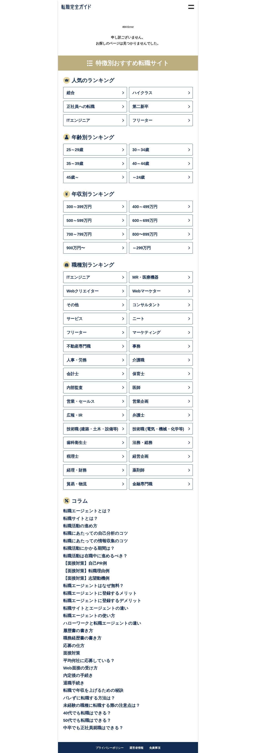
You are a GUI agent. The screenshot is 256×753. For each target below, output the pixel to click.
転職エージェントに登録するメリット (100, 593)
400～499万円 (144, 206)
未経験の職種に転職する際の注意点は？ (101, 705)
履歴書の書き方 (78, 630)
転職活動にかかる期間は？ (89, 548)
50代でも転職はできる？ (87, 720)
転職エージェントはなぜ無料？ (93, 585)
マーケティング (146, 332)
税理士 (73, 456)
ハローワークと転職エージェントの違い (102, 623)
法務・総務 (142, 442)
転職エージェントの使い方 (89, 615)
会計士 (73, 374)
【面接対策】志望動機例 (86, 578)
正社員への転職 (81, 106)
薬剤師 (138, 470)
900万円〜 (76, 248)
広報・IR (75, 415)
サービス (75, 318)
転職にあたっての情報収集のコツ (95, 541)
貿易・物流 (77, 484)
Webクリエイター (83, 291)
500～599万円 (79, 220)
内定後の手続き (78, 675)
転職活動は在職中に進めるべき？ (95, 556)
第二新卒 (140, 106)
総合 (71, 93)
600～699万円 (144, 220)
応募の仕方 (73, 645)
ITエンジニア (78, 120)
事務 (136, 346)
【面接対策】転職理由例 (86, 570)
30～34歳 (140, 150)
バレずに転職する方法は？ (89, 698)
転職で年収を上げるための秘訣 (93, 690)
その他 (73, 305)
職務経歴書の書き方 (82, 638)
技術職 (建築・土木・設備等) (92, 429)
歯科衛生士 (77, 442)
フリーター (142, 120)
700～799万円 (79, 234)
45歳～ (73, 177)
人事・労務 (77, 360)
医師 (136, 387)
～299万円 (141, 248)
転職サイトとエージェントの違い (95, 608)
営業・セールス (81, 401)
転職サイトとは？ (80, 518)
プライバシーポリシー (110, 747)
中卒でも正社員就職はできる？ (93, 727)
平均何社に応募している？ (89, 660)
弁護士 (138, 415)
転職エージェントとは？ (87, 511)
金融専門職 (142, 484)
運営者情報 (136, 747)
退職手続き (73, 683)
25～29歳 (75, 150)
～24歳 (138, 177)
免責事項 (154, 747)
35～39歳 (75, 163)
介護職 (138, 360)
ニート (138, 318)
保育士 (138, 374)
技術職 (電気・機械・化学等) (158, 429)
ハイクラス (142, 93)
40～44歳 (140, 163)
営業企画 (140, 401)
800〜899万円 (144, 234)
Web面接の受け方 (80, 668)
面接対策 (71, 653)
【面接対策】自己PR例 (85, 563)
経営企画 (140, 456)
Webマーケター (146, 291)
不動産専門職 (79, 346)
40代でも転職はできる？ (87, 713)
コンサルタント (146, 305)
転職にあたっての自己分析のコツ (95, 533)
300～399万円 (79, 206)
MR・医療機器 (145, 277)
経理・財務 (77, 470)
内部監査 (75, 387)
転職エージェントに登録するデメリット (102, 600)
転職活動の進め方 (80, 526)
